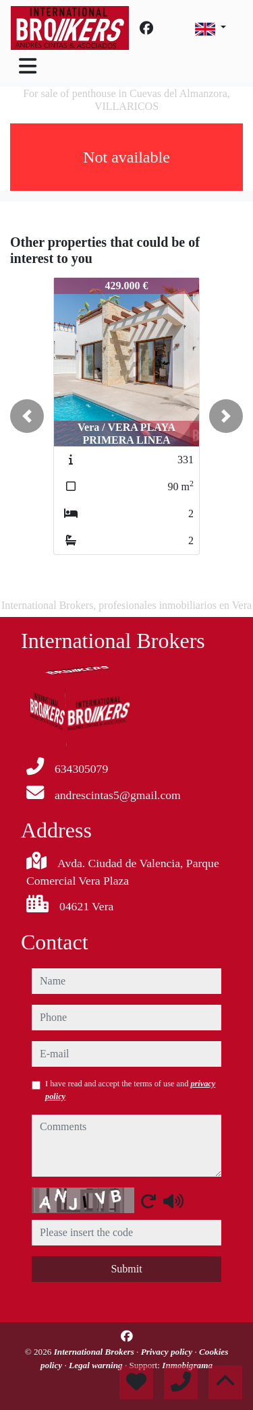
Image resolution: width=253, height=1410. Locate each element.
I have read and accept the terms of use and (130, 1089)
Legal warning (97, 1365)
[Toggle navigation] (28, 66)
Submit (126, 1268)
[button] (27, 416)
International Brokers (95, 1352)
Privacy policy (168, 1352)
